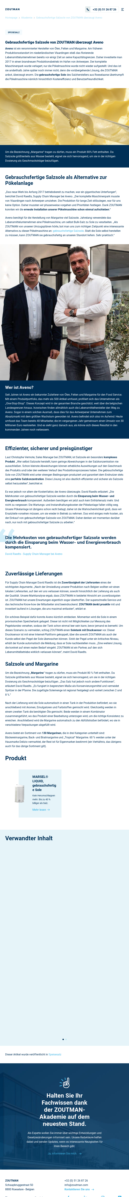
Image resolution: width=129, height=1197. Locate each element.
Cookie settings (56, 1183)
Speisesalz (13, 32)
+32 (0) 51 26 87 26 (100, 9)
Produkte (40, 1120)
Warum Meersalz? (46, 1125)
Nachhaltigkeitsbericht (18, 1138)
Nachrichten (12, 1129)
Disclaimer (80, 1177)
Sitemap (10, 1133)
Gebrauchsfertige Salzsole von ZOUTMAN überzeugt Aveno (69, 17)
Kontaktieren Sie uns (77, 1112)
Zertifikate (41, 1133)
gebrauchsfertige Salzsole (68, 230)
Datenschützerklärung (102, 1177)
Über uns (10, 1120)
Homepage (11, 17)
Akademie (26, 17)
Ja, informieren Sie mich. (63, 1076)
